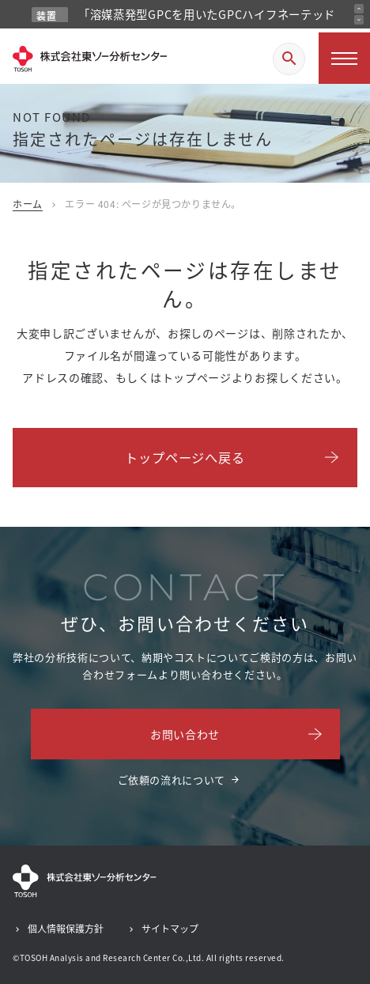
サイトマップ (170, 928)
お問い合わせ (185, 734)
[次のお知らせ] (359, 20)
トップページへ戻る (184, 457)
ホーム (28, 203)
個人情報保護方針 (66, 928)
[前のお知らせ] (359, 8)
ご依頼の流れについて (172, 779)
